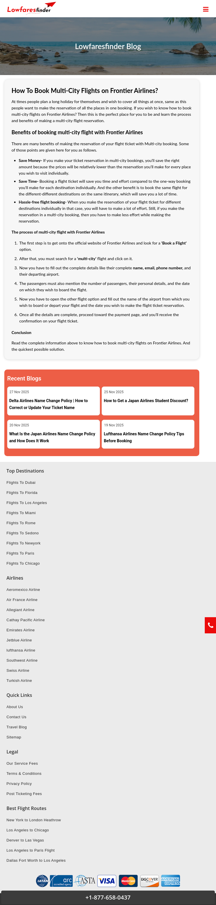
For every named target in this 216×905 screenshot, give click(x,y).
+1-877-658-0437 (108, 897)
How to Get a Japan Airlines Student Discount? (146, 400)
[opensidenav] (205, 9)
